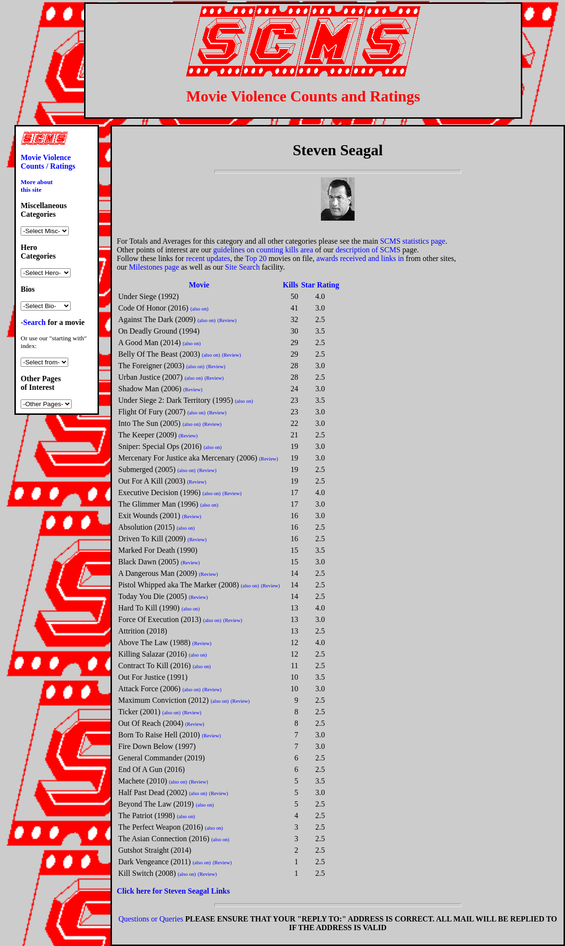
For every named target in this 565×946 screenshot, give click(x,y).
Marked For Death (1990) (157, 550)
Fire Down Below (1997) (157, 746)
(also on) (199, 308)
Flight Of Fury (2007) (151, 412)
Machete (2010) (142, 781)
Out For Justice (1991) (152, 677)
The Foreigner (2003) (151, 365)
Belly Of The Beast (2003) (159, 354)
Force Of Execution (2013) (159, 619)
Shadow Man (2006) (150, 389)
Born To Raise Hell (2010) (159, 735)
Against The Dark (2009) (157, 319)
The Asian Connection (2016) (163, 838)
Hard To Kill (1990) (149, 608)
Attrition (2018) (142, 631)
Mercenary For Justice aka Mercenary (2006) (187, 458)
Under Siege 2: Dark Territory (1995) (175, 400)
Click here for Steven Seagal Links (173, 891)
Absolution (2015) (146, 527)
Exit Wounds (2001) (149, 515)
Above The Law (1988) (154, 642)
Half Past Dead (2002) (152, 792)
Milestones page (154, 267)
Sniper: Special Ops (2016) (160, 446)
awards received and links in (360, 258)
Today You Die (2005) (152, 596)
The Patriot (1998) (146, 815)
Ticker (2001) (139, 712)
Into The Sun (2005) (149, 423)
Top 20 (256, 258)
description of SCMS (367, 250)
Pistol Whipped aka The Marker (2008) (178, 585)
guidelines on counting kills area (263, 250)
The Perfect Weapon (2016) (160, 827)
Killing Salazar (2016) (152, 654)
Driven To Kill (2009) (151, 539)
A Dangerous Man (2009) (157, 573)
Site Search (242, 267)
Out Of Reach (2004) (151, 723)
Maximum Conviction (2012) (163, 700)
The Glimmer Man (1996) (158, 504)
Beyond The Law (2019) (156, 804)
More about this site (37, 185)
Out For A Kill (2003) (151, 481)
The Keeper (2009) (147, 435)
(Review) (227, 320)
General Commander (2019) (161, 758)
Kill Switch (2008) (147, 873)
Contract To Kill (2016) (154, 665)
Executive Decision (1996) (159, 492)
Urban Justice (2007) (150, 377)
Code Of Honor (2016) (153, 308)
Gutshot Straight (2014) (154, 850)
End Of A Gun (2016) (151, 769)
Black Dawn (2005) (148, 562)
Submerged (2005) (146, 469)
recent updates (208, 258)
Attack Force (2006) (149, 689)
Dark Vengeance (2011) (154, 862)
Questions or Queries (150, 919)
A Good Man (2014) (149, 342)
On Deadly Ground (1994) (158, 331)
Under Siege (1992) (148, 296)
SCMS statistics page (412, 241)
